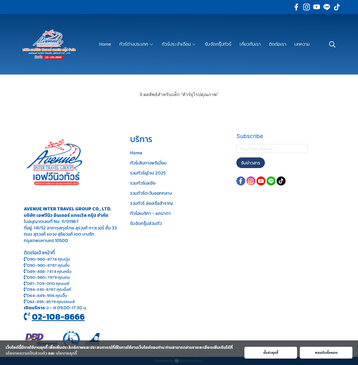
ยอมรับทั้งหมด (326, 352)
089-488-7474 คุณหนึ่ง (47, 271)
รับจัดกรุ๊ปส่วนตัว (146, 223)
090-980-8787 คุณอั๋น (48, 265)
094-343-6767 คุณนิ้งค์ (47, 289)
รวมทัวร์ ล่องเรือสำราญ (151, 203)
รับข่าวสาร (250, 162)
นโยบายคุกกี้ (66, 353)
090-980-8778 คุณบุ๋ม (47, 259)
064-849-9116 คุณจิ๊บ (45, 295)
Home (136, 152)
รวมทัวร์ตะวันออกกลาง (151, 193)
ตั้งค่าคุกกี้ (270, 352)
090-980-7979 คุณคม (48, 277)
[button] (332, 44)
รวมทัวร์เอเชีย (143, 183)
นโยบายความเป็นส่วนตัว (26, 353)
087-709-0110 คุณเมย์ (48, 283)
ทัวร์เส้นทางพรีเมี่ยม (148, 162)
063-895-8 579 (41, 301)
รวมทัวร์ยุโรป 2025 (148, 172)
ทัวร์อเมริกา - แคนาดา (150, 213)
